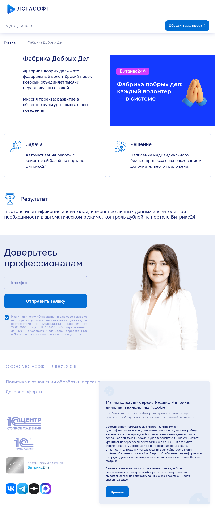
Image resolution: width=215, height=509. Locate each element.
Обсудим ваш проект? (187, 25)
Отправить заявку (45, 301)
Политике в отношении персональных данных (47, 334)
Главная (10, 42)
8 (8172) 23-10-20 (19, 26)
